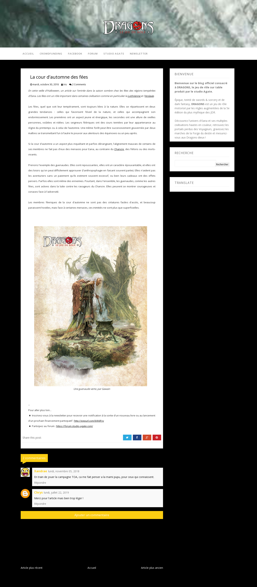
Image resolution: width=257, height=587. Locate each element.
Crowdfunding (51, 53)
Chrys (38, 492)
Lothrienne (134, 96)
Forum (93, 53)
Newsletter (139, 53)
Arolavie (149, 96)
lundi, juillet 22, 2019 (56, 492)
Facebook (75, 53)
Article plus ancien (152, 568)
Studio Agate (113, 53)
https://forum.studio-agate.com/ (74, 426)
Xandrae (40, 471)
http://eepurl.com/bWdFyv (89, 420)
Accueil (28, 53)
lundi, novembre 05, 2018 (63, 471)
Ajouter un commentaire (91, 515)
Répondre (40, 482)
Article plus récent (32, 568)
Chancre (119, 149)
